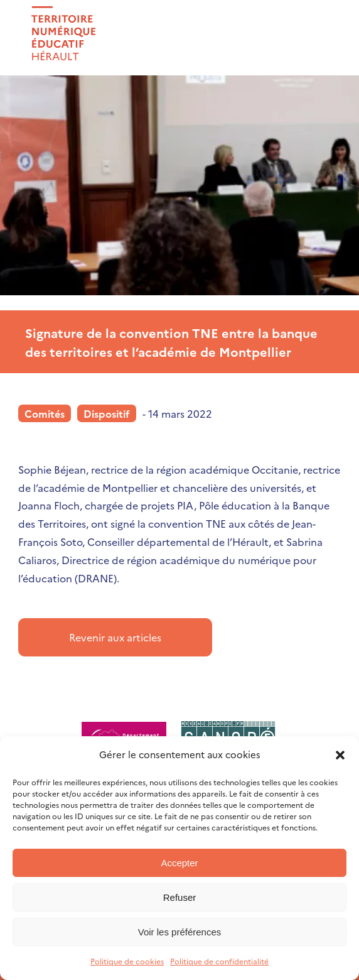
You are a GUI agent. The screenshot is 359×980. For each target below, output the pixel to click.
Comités (44, 413)
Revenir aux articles (115, 637)
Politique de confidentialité (219, 961)
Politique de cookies (127, 961)
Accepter (179, 863)
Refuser (179, 897)
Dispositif (106, 413)
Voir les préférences (180, 932)
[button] (340, 755)
